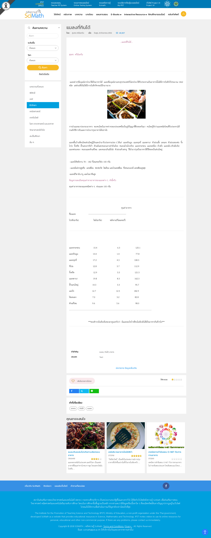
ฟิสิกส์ (32, 92)
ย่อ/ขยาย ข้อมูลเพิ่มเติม (126, 368)
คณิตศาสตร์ (35, 111)
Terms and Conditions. (113, 526)
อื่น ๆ (32, 142)
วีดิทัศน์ (57, 14)
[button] (183, 14)
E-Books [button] (115, 14)
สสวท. (168, 4)
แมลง (89, 408)
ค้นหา (43, 67)
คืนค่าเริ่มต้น (43, 73)
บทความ (78, 14)
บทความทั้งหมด (37, 86)
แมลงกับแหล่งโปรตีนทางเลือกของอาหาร (84, 453)
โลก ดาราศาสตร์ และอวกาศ (42, 123)
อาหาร (73, 408)
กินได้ (82, 408)
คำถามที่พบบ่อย (78, 486)
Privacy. (128, 526)
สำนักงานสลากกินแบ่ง (176, 4)
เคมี (31, 99)
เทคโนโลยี (34, 117)
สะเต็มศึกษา (35, 136)
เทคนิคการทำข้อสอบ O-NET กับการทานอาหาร (164, 453)
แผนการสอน (102, 14)
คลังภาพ (68, 14)
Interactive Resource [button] (134, 14)
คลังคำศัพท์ (173, 14)
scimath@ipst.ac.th (91, 529)
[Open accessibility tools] (205, 532)
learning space (40, 3)
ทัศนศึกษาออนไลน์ (156, 14)
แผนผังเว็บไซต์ (61, 486)
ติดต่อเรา (47, 486)
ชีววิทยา (32, 105)
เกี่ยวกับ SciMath (32, 486)
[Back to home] (34, 14)
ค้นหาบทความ (40, 28)
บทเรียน (89, 14)
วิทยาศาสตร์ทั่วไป (37, 129)
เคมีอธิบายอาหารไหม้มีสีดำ (120, 452)
